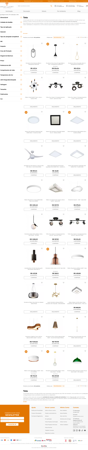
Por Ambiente (61, 11)
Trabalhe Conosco (49, 430)
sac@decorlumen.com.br (78, 416)
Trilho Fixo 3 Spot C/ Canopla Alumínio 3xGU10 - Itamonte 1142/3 (77, 234)
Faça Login (59, 5)
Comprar (34, 72)
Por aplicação (48, 419)
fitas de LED (73, 397)
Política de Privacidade (37, 410)
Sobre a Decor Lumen (50, 410)
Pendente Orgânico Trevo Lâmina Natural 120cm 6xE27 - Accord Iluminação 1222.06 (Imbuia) (33, 338)
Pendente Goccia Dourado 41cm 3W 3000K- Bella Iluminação (77, 337)
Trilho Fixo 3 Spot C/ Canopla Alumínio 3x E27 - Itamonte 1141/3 (55, 98)
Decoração (26, 11)
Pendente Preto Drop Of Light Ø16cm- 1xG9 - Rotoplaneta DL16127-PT (55, 64)
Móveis (44, 11)
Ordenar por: (49, 37)
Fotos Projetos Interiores (51, 424)
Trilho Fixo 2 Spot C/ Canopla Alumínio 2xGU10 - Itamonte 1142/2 (55, 234)
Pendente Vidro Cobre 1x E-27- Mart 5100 (55, 268)
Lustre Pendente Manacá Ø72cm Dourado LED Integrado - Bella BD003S (55, 303)
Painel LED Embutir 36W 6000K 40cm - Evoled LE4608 (77, 132)
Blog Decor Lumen (49, 433)
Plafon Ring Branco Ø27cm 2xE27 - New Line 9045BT (77, 269)
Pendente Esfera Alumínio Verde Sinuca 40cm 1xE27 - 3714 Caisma (77, 371)
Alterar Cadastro (64, 424)
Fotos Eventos (48, 427)
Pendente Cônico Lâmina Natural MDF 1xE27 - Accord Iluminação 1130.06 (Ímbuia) (55, 338)
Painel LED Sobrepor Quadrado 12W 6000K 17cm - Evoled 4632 (77, 166)
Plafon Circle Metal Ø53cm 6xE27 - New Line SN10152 (33, 371)
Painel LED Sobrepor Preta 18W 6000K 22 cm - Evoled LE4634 (55, 132)
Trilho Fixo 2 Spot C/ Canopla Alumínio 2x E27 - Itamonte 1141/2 (77, 98)
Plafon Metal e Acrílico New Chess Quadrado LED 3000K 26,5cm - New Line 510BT (77, 303)
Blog (78, 11)
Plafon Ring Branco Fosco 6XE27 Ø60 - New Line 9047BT (33, 200)
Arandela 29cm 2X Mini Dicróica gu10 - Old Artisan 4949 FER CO (33, 269)
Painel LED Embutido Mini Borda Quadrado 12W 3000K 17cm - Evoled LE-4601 (55, 167)
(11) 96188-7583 (76, 412)
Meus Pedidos (63, 413)
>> (87, 37)
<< (77, 37)
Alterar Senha (63, 421)
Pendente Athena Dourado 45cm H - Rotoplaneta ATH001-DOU (77, 64)
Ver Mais (25, 401)
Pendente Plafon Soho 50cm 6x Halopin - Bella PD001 (33, 303)
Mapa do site (75, 443)
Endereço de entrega (65, 419)
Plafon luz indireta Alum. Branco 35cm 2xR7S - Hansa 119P (55, 200)
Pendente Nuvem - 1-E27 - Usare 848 (77, 199)
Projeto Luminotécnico (50, 413)
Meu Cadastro (63, 410)
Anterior (78, 37)
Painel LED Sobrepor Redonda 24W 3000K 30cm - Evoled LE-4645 (33, 132)
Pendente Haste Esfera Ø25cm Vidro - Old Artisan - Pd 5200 (34, 234)
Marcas (46, 416)
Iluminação (9, 11)
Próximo (85, 37)
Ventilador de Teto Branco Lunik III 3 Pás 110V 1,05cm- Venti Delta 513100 (33, 166)
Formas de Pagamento (37, 416)
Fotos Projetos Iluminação (51, 421)
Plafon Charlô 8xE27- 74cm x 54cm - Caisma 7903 (33, 98)
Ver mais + (25, 33)
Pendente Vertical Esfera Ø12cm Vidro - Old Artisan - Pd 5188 (55, 371)
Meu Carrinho (63, 416)
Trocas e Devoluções (36, 413)
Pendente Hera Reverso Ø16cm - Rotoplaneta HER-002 (34, 64)
